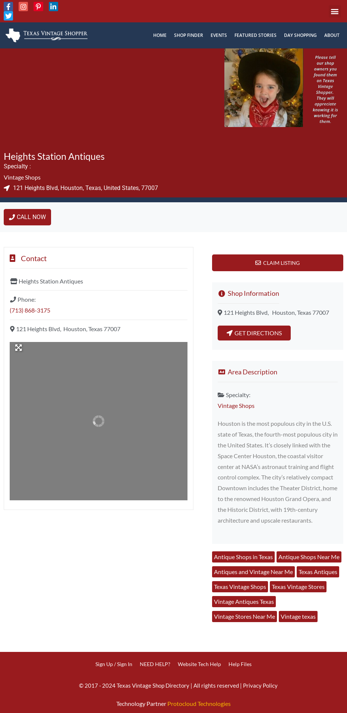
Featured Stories (255, 35)
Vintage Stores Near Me (244, 616)
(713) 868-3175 (30, 310)
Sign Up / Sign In (113, 664)
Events (219, 35)
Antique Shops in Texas (243, 556)
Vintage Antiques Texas (244, 601)
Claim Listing (281, 263)
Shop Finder (188, 35)
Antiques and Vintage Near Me (253, 571)
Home (160, 35)
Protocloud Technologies (199, 703)
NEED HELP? (155, 664)
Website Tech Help (199, 664)
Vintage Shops (22, 177)
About (332, 35)
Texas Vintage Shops (240, 586)
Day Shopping (300, 35)
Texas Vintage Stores (298, 586)
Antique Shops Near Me (309, 556)
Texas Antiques (318, 571)
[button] (335, 11)
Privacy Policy (260, 685)
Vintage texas (298, 616)
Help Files (240, 664)
